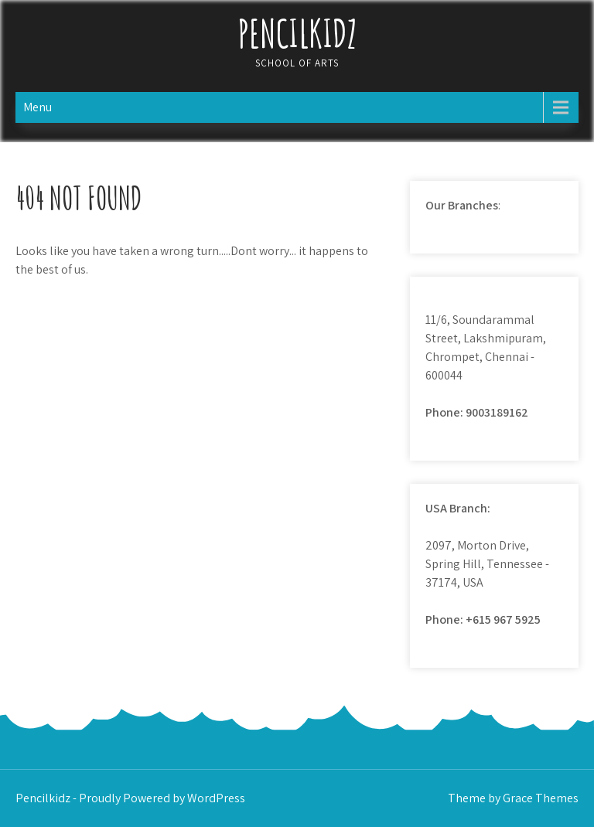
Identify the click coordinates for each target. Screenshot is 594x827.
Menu (37, 107)
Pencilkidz (297, 33)
